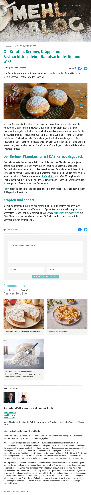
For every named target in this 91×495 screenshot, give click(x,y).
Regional (11, 229)
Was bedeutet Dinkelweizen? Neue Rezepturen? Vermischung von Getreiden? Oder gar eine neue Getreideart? (23, 374)
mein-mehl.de (75, 5)
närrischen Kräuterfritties (66, 213)
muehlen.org (9, 415)
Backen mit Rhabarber (58, 332)
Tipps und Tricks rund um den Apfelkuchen (22, 332)
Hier (6, 189)
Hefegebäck (48, 176)
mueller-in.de (9, 418)
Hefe (16, 229)
